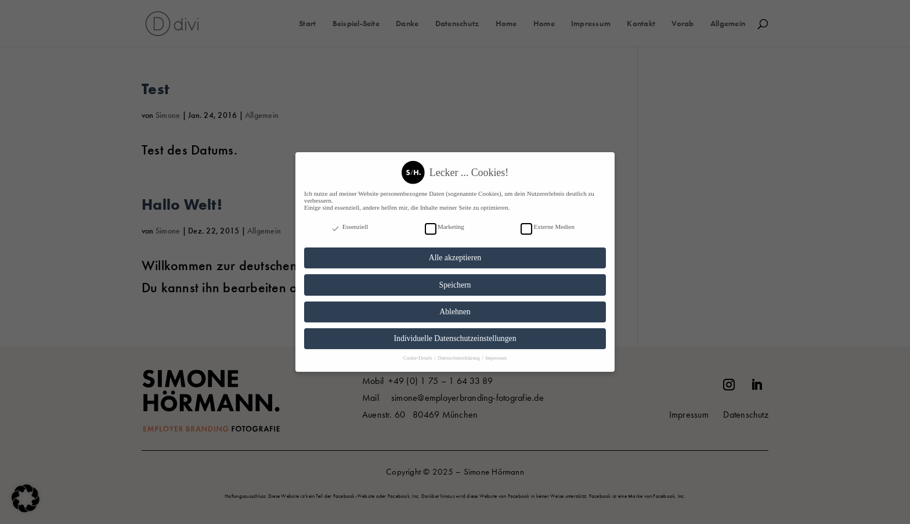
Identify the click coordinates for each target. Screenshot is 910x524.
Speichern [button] (455, 279)
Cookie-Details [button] (418, 353)
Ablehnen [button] (454, 306)
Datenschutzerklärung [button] (459, 353)
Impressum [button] (496, 353)
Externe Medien (548, 221)
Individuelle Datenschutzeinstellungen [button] (454, 333)
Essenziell (349, 221)
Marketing (444, 221)
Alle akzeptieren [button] (455, 252)
